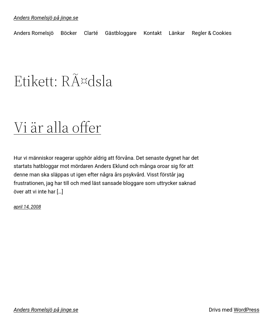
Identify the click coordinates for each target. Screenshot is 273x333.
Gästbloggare (120, 33)
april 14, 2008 (27, 207)
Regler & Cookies (211, 33)
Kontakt (153, 33)
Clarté (91, 33)
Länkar (177, 33)
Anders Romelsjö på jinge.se (46, 18)
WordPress (246, 310)
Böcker (69, 33)
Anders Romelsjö (34, 33)
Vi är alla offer (57, 127)
